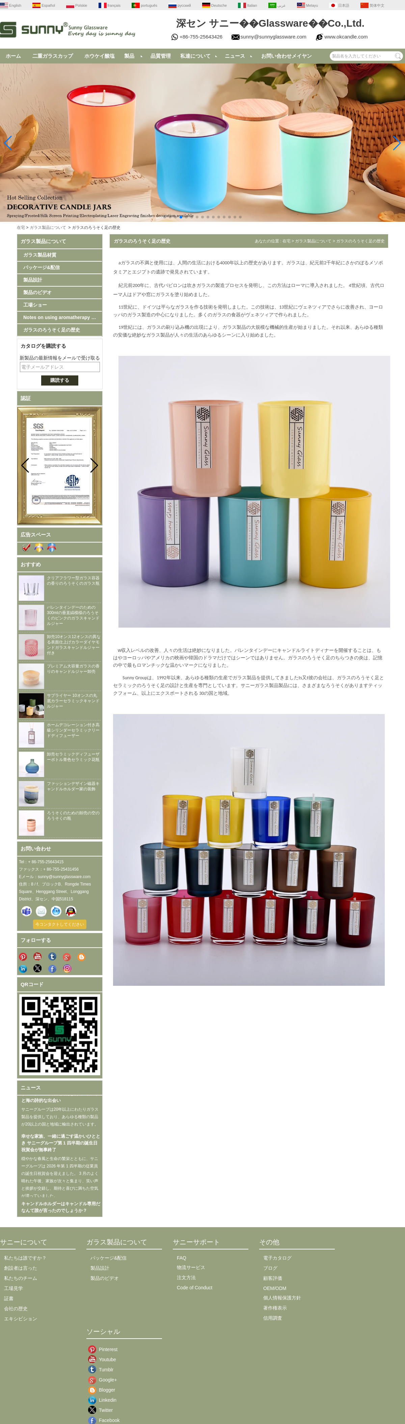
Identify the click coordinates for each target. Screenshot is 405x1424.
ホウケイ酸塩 (99, 56)
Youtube (104, 1359)
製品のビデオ (37, 292)
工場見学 (13, 1288)
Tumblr (104, 1369)
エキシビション (20, 1318)
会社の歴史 (16, 1308)
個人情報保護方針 (282, 1297)
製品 (129, 56)
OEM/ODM (274, 1288)
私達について (195, 56)
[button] (164, 217)
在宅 (21, 227)
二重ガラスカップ (52, 56)
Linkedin (104, 1400)
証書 (9, 1298)
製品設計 (32, 280)
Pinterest (104, 1349)
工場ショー (35, 305)
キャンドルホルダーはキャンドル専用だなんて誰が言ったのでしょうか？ (60, 1210)
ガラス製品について (48, 227)
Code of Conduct (194, 1287)
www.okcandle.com (346, 36)
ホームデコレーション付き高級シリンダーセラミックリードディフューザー (73, 730)
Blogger (104, 1390)
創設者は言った (20, 1268)
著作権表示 (275, 1308)
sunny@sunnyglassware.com (273, 36)
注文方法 (186, 1277)
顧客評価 (272, 1278)
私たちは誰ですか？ (25, 1258)
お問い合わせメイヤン (286, 56)
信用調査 (272, 1318)
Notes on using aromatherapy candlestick (62, 317)
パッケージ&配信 (41, 267)
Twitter (104, 1410)
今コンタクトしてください (59, 924)
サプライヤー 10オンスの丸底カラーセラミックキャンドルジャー (73, 701)
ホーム (13, 56)
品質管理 (161, 56)
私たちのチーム (20, 1278)
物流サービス (191, 1267)
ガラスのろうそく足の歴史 (51, 330)
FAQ (181, 1258)
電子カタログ (277, 1258)
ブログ (270, 1268)
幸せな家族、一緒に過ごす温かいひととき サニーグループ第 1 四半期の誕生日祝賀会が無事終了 (60, 1146)
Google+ (104, 1379)
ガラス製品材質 (39, 255)
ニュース (235, 56)
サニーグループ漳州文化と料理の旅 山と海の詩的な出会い (59, 1100)
